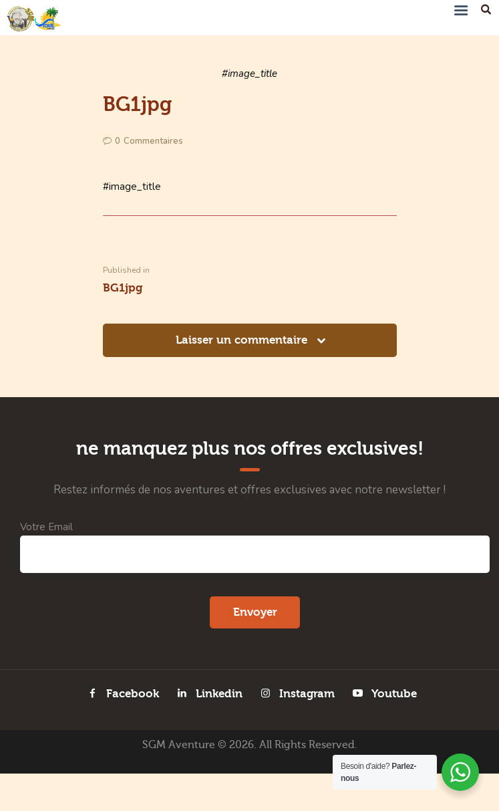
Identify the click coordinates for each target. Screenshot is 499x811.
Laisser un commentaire (243, 342)
